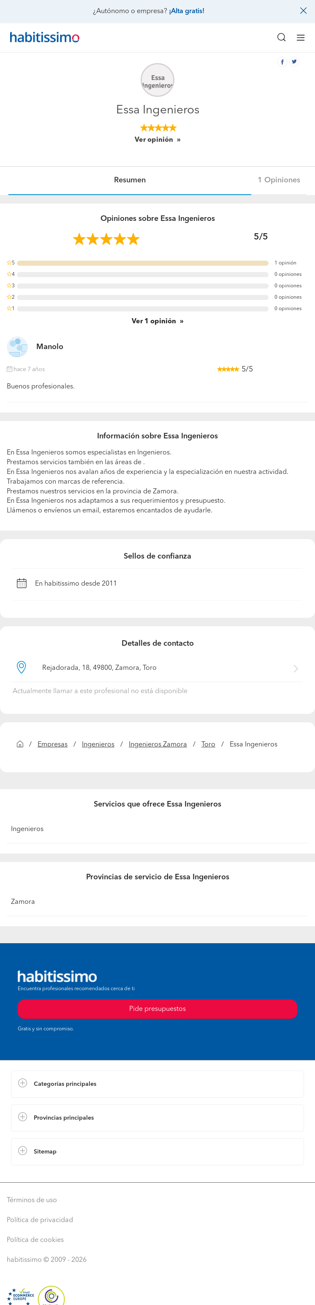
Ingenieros (98, 744)
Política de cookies (35, 1240)
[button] (157, 1084)
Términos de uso (32, 1200)
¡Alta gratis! (186, 11)
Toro (208, 744)
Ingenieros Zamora (158, 744)
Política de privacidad (40, 1220)
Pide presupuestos (157, 1009)
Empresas (53, 744)
